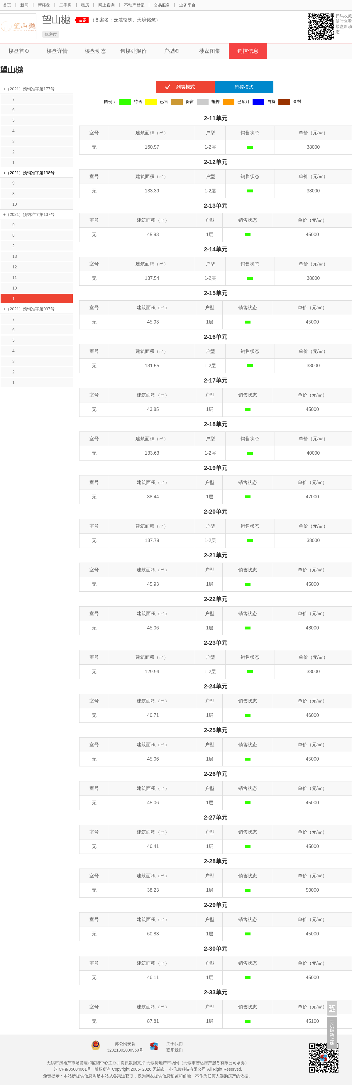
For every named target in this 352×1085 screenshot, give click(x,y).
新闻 (24, 5)
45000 (312, 234)
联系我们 (174, 1050)
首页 (7, 5)
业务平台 (187, 5)
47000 (312, 496)
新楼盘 (44, 5)
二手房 (65, 5)
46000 (312, 715)
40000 (313, 453)
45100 (312, 1021)
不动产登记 (134, 5)
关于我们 (174, 1043)
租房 (85, 5)
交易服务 (162, 5)
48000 (312, 627)
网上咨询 (106, 5)
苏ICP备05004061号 (72, 1069)
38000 (313, 147)
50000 (312, 890)
